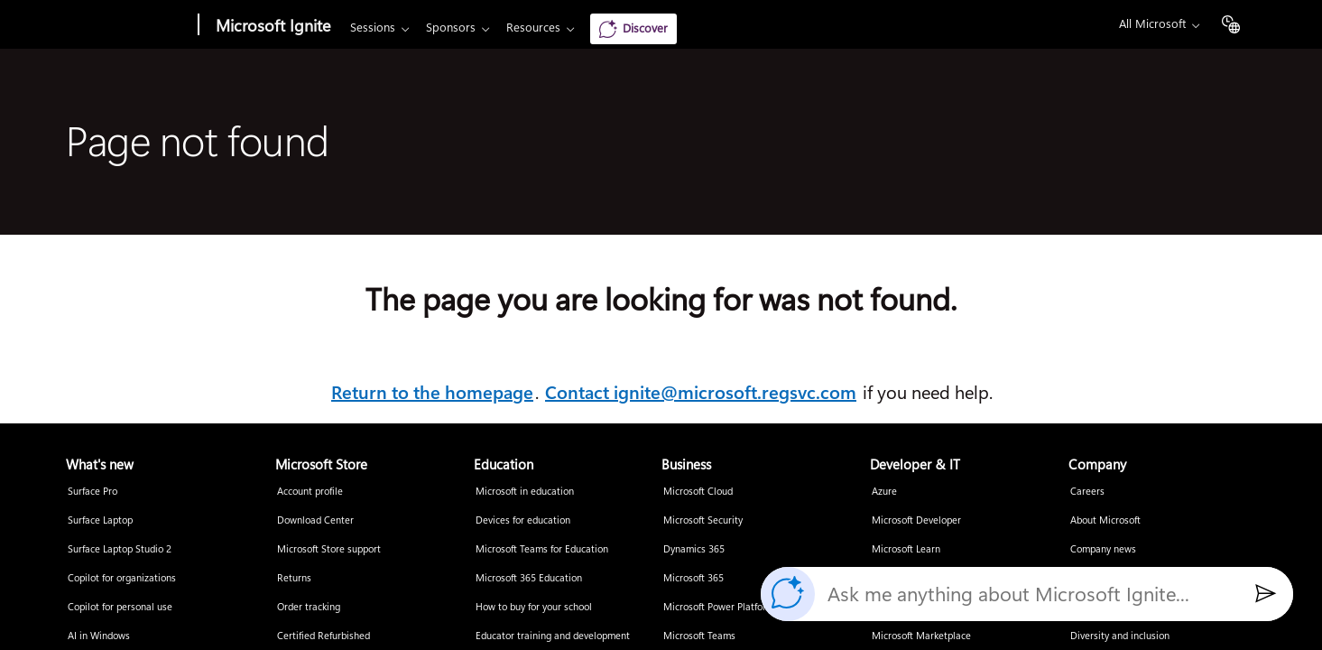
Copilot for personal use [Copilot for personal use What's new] (120, 607)
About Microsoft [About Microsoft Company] (1105, 520)
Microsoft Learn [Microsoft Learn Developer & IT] (906, 549)
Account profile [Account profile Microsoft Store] (310, 491)
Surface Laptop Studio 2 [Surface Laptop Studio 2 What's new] (119, 549)
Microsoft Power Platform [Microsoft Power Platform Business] (718, 607)
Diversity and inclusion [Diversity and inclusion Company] (1119, 636)
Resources (533, 27)
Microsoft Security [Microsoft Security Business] (703, 520)
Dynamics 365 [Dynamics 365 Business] (694, 549)
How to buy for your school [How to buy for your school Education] (534, 607)
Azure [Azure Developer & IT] (884, 491)
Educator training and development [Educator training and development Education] (553, 636)
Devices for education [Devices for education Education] (523, 520)
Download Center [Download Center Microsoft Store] (315, 520)
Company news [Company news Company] (1103, 549)
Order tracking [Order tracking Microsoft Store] (308, 607)
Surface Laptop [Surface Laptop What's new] (100, 520)
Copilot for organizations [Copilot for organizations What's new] (122, 578)
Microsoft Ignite (273, 25)
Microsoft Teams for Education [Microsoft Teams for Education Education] (542, 549)
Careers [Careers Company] (1087, 491)
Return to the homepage (432, 393)
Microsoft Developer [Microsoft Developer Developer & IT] (916, 520)
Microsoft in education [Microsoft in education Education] (525, 491)
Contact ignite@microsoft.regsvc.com (700, 393)
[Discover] (633, 29)
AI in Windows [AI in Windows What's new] (99, 636)
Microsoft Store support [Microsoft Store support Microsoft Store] (329, 549)
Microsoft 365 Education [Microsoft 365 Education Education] (529, 578)
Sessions (372, 27)
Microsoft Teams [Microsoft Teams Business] (699, 636)
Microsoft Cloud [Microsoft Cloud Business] (698, 491)
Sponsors (451, 27)
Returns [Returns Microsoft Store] (294, 578)
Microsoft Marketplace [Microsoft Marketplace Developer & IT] (921, 636)
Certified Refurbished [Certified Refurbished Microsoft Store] (323, 636)
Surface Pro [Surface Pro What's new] (92, 491)
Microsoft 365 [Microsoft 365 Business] (693, 578)
